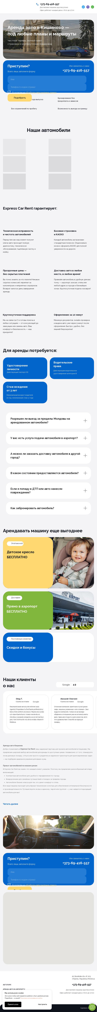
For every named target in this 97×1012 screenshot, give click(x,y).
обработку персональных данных (41, 92)
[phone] (47, 87)
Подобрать (20, 97)
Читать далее (10, 804)
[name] (47, 79)
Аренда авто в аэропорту (14, 989)
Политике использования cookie (31, 998)
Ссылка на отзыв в (22, 701)
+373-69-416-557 (49, 4)
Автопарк (7, 985)
